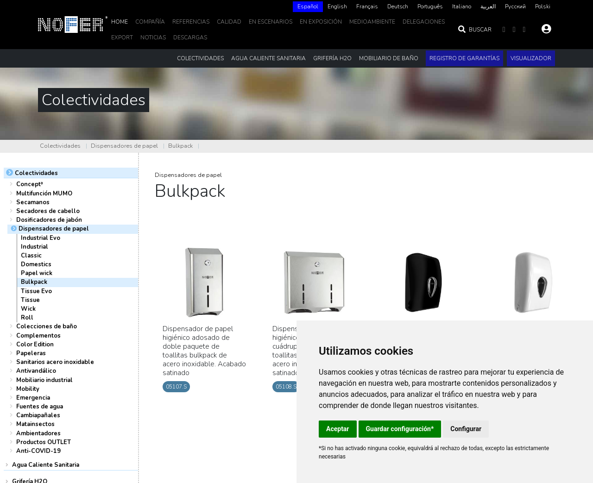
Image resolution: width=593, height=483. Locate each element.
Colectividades (60, 146)
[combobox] (308, 6)
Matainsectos (35, 424)
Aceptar (337, 429)
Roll (27, 318)
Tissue (30, 300)
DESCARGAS (190, 37)
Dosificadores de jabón (49, 220)
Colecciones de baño (46, 326)
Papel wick (36, 273)
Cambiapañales (38, 415)
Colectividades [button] (200, 58)
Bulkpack (180, 146)
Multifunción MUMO (44, 193)
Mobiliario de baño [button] (388, 58)
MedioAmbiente (372, 21)
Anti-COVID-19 (38, 451)
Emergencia (33, 398)
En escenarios (270, 21)
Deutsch (397, 6)
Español (307, 6)
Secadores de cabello (48, 211)
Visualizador (531, 58)
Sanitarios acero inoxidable (55, 362)
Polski (542, 6)
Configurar (465, 429)
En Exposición (321, 21)
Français (367, 6)
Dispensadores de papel (124, 146)
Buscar (474, 29)
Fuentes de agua (39, 406)
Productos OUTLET (43, 442)
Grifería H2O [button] (332, 58)
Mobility (27, 389)
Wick (28, 309)
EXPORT (122, 37)
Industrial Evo (40, 238)
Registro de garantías (464, 58)
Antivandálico (36, 371)
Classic (31, 255)
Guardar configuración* (400, 429)
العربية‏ (488, 6)
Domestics (36, 264)
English (337, 6)
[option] (337, 6)
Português (430, 6)
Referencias (190, 21)
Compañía (150, 21)
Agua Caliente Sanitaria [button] (268, 58)
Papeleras (31, 353)
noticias (153, 37)
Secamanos (33, 202)
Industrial (34, 247)
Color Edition (35, 344)
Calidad (229, 21)
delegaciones (424, 21)
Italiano (461, 6)
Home (119, 21)
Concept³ (29, 184)
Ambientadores (38, 433)
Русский (515, 6)
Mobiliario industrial (44, 380)
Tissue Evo (36, 291)
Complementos (38, 336)
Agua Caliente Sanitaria (45, 465)
